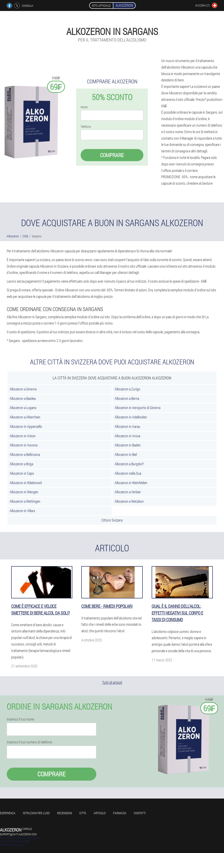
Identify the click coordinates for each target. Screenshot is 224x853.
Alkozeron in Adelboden (131, 417)
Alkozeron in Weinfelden (131, 482)
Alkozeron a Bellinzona (25, 454)
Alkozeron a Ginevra (23, 389)
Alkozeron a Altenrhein (25, 417)
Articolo (100, 813)
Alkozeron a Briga (21, 463)
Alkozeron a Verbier (128, 491)
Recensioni (64, 813)
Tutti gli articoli (112, 682)
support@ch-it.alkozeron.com (18, 834)
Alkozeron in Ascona (23, 445)
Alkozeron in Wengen (24, 491)
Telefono (86, 126)
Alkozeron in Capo (22, 473)
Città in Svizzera (112, 520)
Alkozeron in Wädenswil (26, 482)
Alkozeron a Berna (127, 398)
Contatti (140, 813)
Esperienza (7, 813)
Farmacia (119, 813)
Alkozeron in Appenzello (26, 426)
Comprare (112, 155)
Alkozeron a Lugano (23, 407)
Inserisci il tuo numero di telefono (29, 742)
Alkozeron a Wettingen (25, 501)
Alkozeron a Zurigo (127, 389)
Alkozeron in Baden (128, 445)
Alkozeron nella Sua (128, 473)
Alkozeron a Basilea (23, 398)
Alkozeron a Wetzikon (129, 501)
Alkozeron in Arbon (23, 435)
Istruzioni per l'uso (36, 813)
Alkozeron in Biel (126, 454)
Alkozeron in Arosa (127, 435)
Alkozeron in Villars (22, 510)
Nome (84, 107)
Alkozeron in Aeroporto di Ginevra (137, 407)
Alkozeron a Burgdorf (129, 463)
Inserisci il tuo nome (20, 719)
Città (82, 813)
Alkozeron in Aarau (127, 426)
